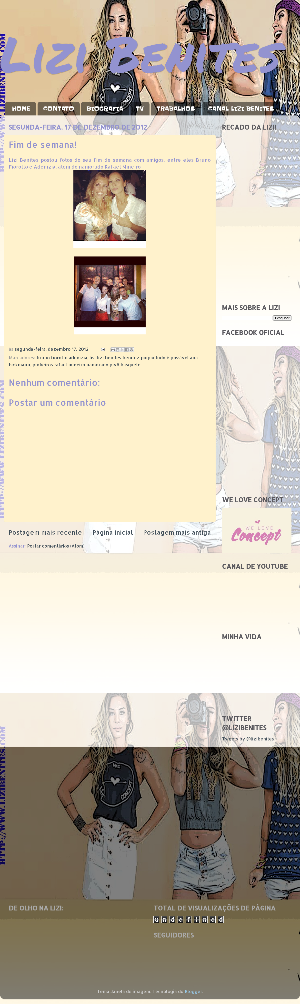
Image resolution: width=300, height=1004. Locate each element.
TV (140, 109)
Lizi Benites (140, 53)
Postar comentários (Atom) (55, 546)
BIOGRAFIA (105, 109)
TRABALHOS (176, 109)
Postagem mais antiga (177, 532)
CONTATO (58, 109)
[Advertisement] (45, 250)
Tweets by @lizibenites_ (249, 738)
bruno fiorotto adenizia (62, 357)
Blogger (193, 991)
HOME (21, 109)
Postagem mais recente (45, 532)
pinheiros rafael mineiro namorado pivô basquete (86, 364)
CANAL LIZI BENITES (241, 109)
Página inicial (112, 532)
